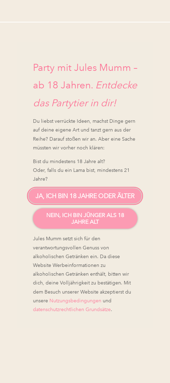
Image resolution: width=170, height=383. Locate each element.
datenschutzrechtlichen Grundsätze (72, 309)
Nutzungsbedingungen (75, 300)
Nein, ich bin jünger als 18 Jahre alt (85, 218)
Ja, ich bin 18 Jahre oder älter (85, 196)
